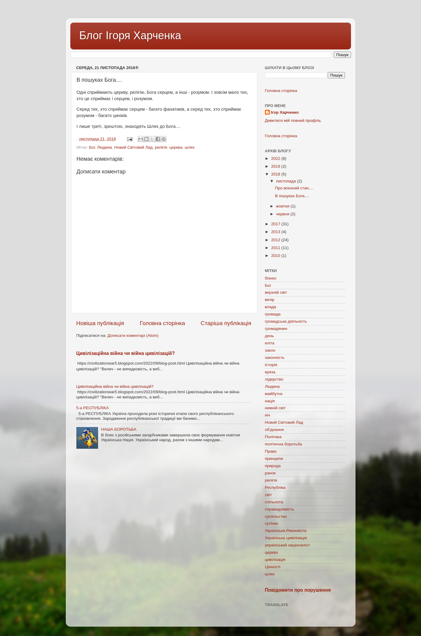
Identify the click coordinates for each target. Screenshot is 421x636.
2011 (276, 247)
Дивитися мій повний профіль (293, 120)
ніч (267, 415)
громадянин (276, 328)
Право (271, 451)
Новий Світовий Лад (133, 147)
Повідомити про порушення (298, 590)
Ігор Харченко (285, 112)
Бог (92, 147)
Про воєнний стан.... (294, 188)
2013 (276, 231)
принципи (274, 458)
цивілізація (275, 559)
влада (270, 307)
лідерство (274, 379)
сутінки (271, 523)
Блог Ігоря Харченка (130, 35)
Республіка (275, 487)
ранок (270, 473)
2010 (276, 255)
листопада (286, 181)
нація (270, 401)
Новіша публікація (100, 323)
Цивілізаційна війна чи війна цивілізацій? (125, 353)
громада (273, 314)
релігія (161, 147)
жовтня (283, 206)
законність (275, 357)
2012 (276, 240)
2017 (276, 224)
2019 (276, 166)
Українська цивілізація (286, 538)
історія (271, 364)
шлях (190, 147)
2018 (276, 174)
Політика (273, 437)
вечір (270, 299)
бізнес (271, 278)
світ (268, 494)
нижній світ (275, 408)
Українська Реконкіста (285, 530)
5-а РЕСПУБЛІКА (92, 408)
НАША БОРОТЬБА (118, 429)
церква (175, 147)
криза (270, 372)
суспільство (276, 516)
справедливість (279, 509)
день (269, 336)
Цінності (272, 567)
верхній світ (276, 292)
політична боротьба (283, 444)
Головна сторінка (162, 323)
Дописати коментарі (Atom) (132, 335)
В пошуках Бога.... (292, 196)
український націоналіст (287, 545)
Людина (104, 147)
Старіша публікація (226, 323)
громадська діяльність (286, 321)
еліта (269, 343)
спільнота (274, 502)
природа (273, 466)
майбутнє (274, 393)
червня (283, 214)
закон (270, 350)
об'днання (274, 429)
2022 (276, 158)
